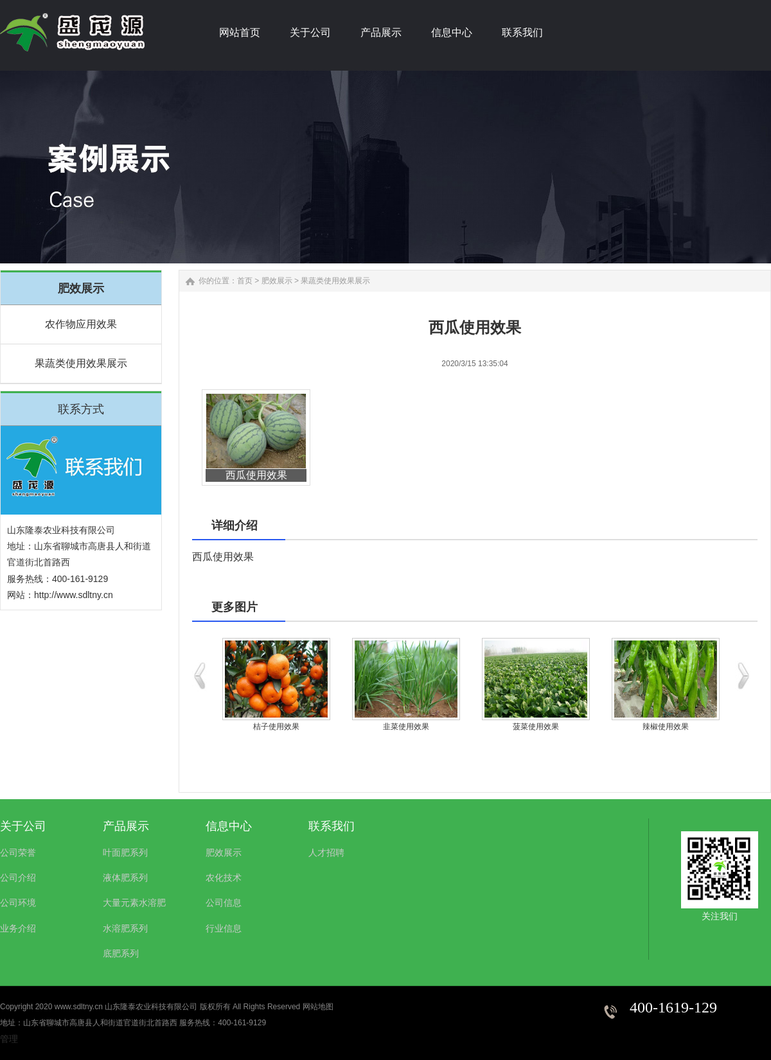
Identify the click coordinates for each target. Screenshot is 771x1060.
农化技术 (224, 877)
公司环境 (18, 902)
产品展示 (126, 826)
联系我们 (331, 826)
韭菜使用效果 (406, 726)
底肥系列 (121, 953)
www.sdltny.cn (79, 1006)
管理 (9, 1039)
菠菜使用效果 (536, 726)
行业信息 (224, 928)
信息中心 (229, 826)
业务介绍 (18, 928)
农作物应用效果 (81, 324)
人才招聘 (326, 852)
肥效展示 (276, 280)
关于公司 (23, 826)
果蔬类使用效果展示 (81, 363)
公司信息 (224, 902)
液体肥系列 (125, 877)
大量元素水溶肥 (134, 902)
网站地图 (318, 1006)
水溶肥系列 (125, 928)
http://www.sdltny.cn (73, 595)
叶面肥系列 (125, 852)
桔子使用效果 (276, 726)
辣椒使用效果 (665, 726)
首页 (245, 280)
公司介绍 (18, 877)
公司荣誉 (18, 852)
